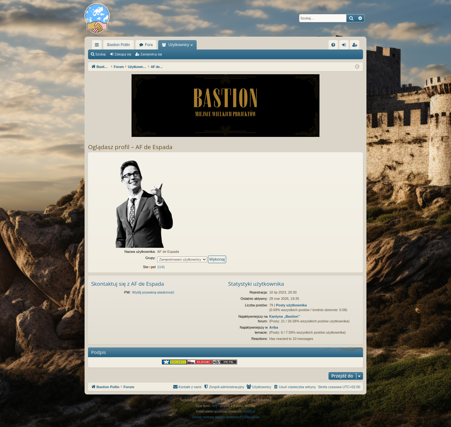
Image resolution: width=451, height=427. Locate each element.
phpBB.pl (248, 411)
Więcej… (98, 46)
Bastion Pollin (118, 45)
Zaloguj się (123, 54)
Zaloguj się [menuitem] (345, 46)
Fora (149, 45)
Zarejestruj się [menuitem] (355, 46)
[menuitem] (333, 44)
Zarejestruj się (151, 54)
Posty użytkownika (291, 305)
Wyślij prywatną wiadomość (153, 292)
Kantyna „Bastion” (284, 316)
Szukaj (100, 54)
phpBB (216, 400)
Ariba (273, 327)
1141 (161, 267)
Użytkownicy (178, 45)
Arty (215, 406)
